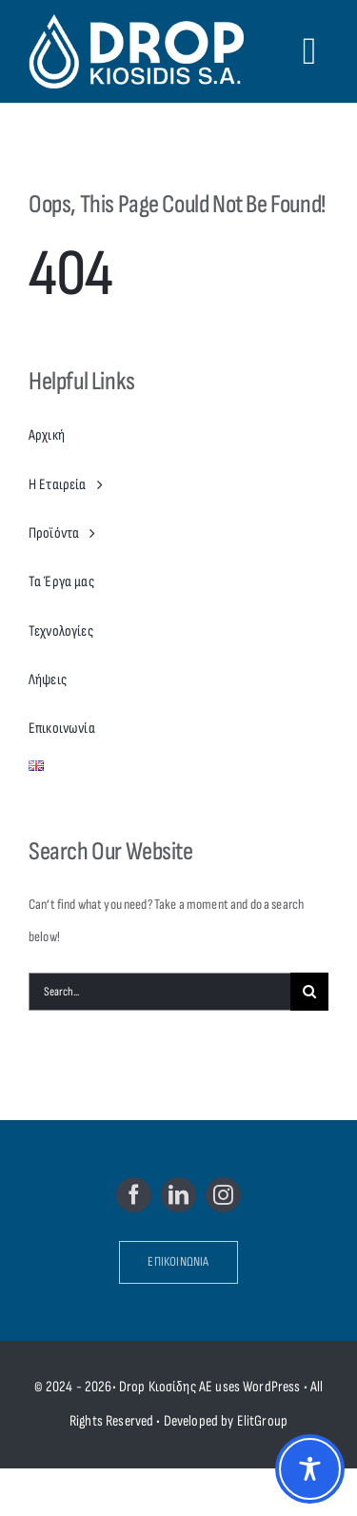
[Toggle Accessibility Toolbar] (310, 1469)
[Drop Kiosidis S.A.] (141, 51)
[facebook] (133, 1194)
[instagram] (223, 1194)
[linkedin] (178, 1194)
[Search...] (159, 992)
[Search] (309, 992)
